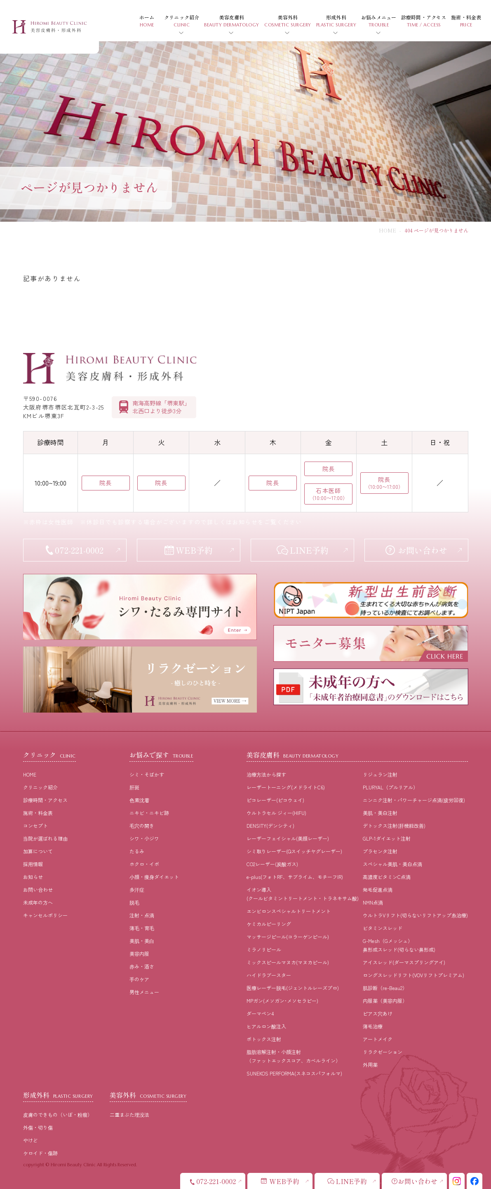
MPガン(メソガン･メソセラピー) (282, 1000)
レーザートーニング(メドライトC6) (286, 787)
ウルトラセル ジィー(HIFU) (276, 812)
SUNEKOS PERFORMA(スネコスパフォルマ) (294, 1073)
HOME (387, 230)
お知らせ (33, 876)
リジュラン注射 (380, 774)
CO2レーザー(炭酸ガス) (272, 863)
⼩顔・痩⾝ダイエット (154, 876)
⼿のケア (139, 979)
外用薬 (370, 1064)
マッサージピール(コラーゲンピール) (288, 936)
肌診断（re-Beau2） (385, 987)
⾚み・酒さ (141, 966)
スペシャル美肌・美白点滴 (392, 863)
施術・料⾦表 (38, 812)
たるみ (136, 851)
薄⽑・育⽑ (141, 927)
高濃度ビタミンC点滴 (387, 876)
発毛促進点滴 (377, 889)
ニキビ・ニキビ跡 (149, 812)
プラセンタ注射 (380, 851)
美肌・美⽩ (141, 940)
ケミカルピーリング (269, 923)
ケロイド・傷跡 (40, 1152)
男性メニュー (144, 991)
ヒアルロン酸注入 (266, 1026)
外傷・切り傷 (38, 1127)
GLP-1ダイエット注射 (387, 838)
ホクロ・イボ (144, 863)
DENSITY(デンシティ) (270, 825)
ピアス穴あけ (377, 1013)
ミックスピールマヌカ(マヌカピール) (288, 962)
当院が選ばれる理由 (45, 838)
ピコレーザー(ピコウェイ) (275, 799)
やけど (30, 1140)
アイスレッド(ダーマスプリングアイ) (404, 962)
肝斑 (134, 787)
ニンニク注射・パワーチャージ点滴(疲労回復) (414, 799)
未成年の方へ (38, 902)
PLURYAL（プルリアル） (390, 787)
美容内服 (139, 953)
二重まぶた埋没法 (129, 1114)
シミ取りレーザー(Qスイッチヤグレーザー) (294, 851)
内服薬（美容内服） (385, 1000)
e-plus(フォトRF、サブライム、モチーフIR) (295, 876)
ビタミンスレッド (382, 927)
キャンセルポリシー (45, 915)
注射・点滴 (141, 915)
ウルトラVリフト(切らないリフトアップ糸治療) (415, 915)
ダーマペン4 (260, 1013)
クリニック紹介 (40, 787)
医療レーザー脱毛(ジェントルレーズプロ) (293, 987)
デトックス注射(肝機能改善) (394, 825)
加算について (38, 851)
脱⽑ (134, 902)
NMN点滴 (373, 902)
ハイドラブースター (269, 974)
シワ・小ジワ (144, 838)
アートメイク (377, 1038)
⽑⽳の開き (141, 825)
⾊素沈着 (139, 799)
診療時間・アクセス (45, 799)
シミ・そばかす (146, 774)
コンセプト (35, 825)
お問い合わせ (38, 889)
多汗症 (136, 889)
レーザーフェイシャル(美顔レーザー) (288, 838)
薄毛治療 (373, 1026)
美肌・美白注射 (380, 812)
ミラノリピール (264, 949)
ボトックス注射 (264, 1038)
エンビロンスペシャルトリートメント (289, 910)
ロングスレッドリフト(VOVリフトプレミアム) (413, 974)
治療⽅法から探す (266, 774)
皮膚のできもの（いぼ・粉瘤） (57, 1114)
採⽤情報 (33, 863)
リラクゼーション (382, 1051)
